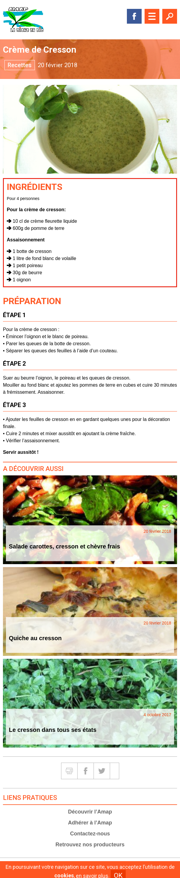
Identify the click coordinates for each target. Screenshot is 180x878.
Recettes (20, 65)
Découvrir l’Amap (90, 812)
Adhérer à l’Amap (90, 823)
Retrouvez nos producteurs (90, 845)
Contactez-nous (90, 834)
